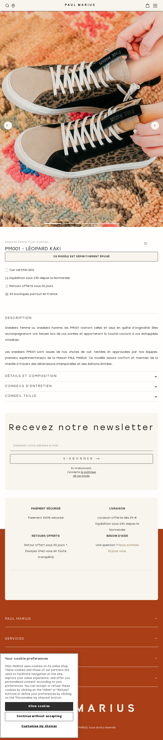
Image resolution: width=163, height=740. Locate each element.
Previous (8, 125)
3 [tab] (91, 223)
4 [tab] (110, 223)
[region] (39, 695)
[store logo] (80, 6)
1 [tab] (52, 223)
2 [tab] (72, 223)
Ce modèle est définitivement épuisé (81, 256)
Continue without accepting (39, 716)
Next (155, 125)
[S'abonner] (81, 459)
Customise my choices (39, 726)
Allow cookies (39, 706)
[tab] (81, 376)
